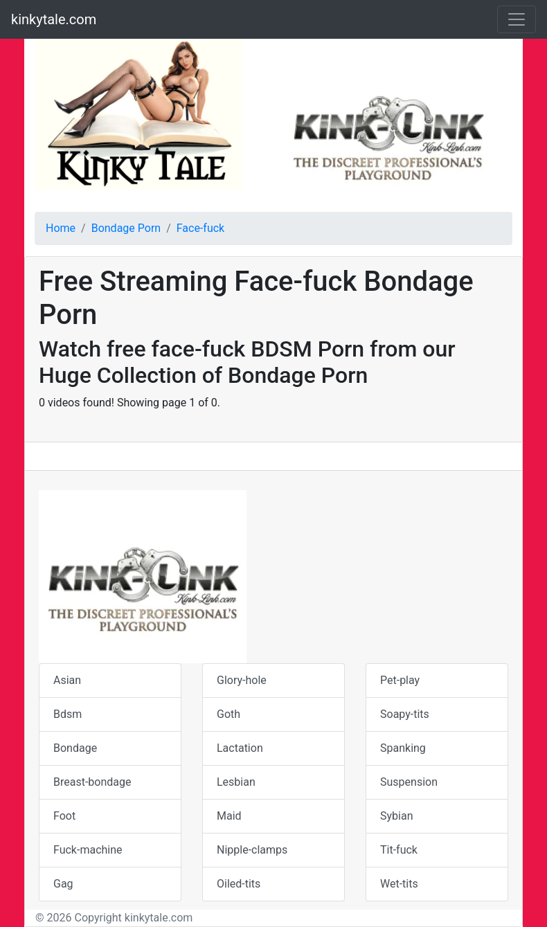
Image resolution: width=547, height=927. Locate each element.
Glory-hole (242, 680)
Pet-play (400, 680)
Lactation (240, 748)
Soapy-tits (404, 714)
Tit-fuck (399, 849)
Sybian (396, 815)
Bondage (75, 748)
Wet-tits (399, 883)
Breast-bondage (92, 782)
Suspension (409, 782)
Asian (67, 680)
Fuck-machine (88, 849)
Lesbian (236, 782)
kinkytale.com (53, 19)
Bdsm (67, 714)
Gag (63, 883)
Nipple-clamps (252, 849)
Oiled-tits (238, 883)
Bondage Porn (126, 228)
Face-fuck (200, 228)
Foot (64, 815)
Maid (229, 815)
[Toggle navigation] (516, 19)
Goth (228, 714)
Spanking (403, 748)
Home (60, 228)
